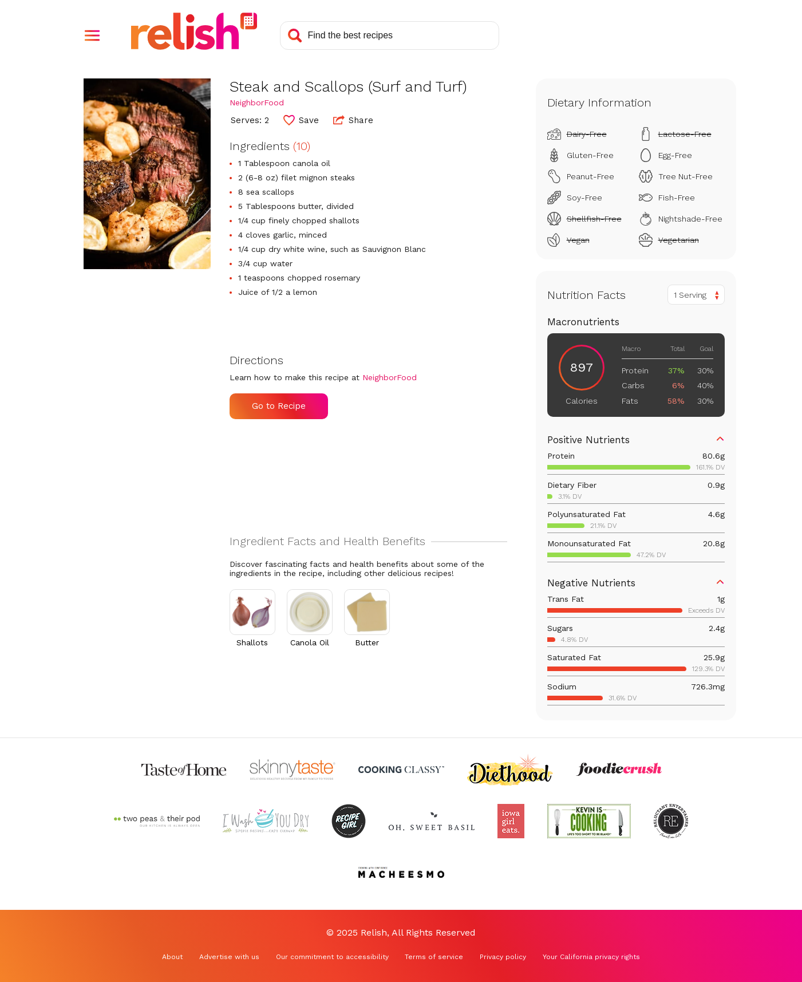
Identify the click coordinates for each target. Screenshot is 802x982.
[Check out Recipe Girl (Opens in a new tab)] (348, 821)
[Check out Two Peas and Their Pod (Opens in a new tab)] (157, 821)
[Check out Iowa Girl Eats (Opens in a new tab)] (510, 821)
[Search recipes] (389, 35)
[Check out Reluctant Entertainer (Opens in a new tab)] (671, 821)
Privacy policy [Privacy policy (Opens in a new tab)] (503, 957)
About (172, 957)
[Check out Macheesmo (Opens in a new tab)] (401, 872)
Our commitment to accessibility (332, 957)
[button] (92, 35)
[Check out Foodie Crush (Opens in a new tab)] (619, 769)
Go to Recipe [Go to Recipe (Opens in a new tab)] (279, 406)
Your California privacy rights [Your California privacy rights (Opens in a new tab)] (591, 957)
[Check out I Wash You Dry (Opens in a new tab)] (266, 821)
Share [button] (353, 119)
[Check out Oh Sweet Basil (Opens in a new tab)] (432, 821)
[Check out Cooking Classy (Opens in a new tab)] (401, 769)
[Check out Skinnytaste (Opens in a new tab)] (292, 769)
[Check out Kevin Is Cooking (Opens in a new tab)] (589, 821)
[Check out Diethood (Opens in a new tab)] (510, 769)
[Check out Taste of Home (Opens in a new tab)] (184, 769)
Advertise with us (229, 957)
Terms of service (434, 957)
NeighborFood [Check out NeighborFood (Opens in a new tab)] (257, 102)
